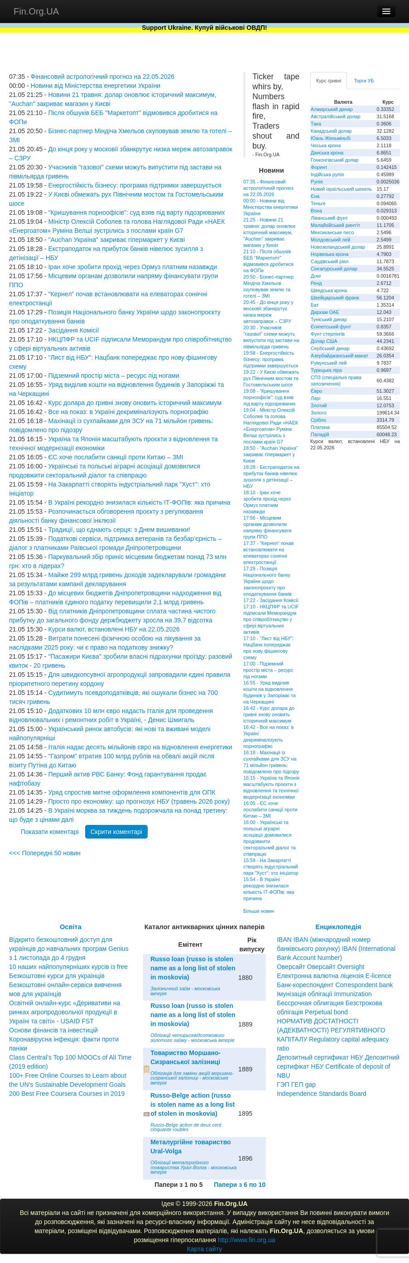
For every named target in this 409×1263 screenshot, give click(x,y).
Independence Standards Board (321, 1093)
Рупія (316, 181)
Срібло (318, 420)
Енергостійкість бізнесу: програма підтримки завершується (134, 185)
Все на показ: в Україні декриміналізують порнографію (128, 411)
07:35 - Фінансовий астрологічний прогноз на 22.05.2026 (268, 188)
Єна (315, 196)
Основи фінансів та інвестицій (53, 1030)
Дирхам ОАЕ (325, 312)
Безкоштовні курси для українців (57, 975)
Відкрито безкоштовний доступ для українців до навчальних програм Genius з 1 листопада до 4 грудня (69, 948)
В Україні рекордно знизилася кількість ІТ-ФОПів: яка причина (139, 502)
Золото (319, 412)
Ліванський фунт (329, 218)
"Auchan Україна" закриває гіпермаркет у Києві (116, 239)
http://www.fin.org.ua (246, 1240)
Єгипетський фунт (331, 326)
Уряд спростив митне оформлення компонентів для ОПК (131, 792)
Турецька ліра (326, 370)
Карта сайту (204, 1249)
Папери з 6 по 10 (239, 1184)
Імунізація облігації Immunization (324, 994)
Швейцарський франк (335, 297)
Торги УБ (364, 80)
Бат (315, 305)
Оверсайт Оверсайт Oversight (320, 966)
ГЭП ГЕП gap (296, 1084)
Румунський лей (328, 363)
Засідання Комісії (73, 330)
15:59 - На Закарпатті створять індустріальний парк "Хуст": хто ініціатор (270, 867)
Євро (316, 391)
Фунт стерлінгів (328, 334)
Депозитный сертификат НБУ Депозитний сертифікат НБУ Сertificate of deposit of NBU (338, 1066)
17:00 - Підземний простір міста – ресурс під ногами (268, 670)
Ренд (316, 283)
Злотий (319, 405)
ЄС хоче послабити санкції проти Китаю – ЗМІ (115, 457)
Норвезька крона (329, 254)
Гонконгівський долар (335, 160)
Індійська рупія (327, 174)
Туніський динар (329, 319)
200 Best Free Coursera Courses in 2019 (67, 1093)
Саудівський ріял (329, 261)
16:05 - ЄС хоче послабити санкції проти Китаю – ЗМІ (270, 809)
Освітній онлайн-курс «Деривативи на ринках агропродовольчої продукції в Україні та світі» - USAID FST (64, 1012)
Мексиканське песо (332, 232)
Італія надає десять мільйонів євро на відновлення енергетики (140, 747)
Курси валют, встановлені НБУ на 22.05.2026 (113, 629)
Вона (316, 210)
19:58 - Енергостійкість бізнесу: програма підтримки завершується (270, 359)
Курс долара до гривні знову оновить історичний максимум (134, 402)
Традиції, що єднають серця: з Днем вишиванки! (119, 529)
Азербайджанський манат (339, 355)
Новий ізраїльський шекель (341, 189)
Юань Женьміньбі (331, 138)
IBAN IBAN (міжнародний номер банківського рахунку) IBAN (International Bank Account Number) (336, 948)
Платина (320, 427)
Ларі (315, 398)
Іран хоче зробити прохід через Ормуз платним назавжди (132, 266)
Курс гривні (328, 80)
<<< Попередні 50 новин (45, 853)
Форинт (319, 167)
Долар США (324, 341)
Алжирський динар (332, 109)
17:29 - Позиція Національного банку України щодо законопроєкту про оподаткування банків (267, 581)
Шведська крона (329, 290)
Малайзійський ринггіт (335, 225)
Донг (316, 276)
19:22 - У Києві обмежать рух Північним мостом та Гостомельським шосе (271, 378)
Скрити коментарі (116, 831)
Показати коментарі (50, 831)
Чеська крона (326, 145)
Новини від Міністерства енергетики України (95, 85)
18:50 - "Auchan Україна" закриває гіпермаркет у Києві (270, 454)
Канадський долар (331, 131)
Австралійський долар (336, 116)
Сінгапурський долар (334, 268)
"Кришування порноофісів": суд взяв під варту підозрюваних (136, 212)
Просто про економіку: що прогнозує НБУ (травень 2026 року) (139, 801)
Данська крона (327, 152)
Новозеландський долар (338, 247)
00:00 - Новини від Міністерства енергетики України (270, 207)
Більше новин (258, 911)
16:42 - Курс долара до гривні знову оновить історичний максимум (268, 714)
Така (316, 123)
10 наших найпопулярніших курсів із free (68, 966)
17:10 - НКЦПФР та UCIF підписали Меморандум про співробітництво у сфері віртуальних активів (270, 619)
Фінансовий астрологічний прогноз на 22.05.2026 (102, 76)
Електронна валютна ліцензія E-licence (334, 975)
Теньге (318, 203)
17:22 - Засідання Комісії (270, 600)
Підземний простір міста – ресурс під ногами (113, 375)
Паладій (320, 434)
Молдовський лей (330, 239)
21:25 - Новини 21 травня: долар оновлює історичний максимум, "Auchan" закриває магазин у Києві (269, 232)
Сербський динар (330, 348)
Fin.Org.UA (36, 11)
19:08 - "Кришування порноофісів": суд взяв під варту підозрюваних (269, 397)
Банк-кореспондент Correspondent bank (335, 984)
